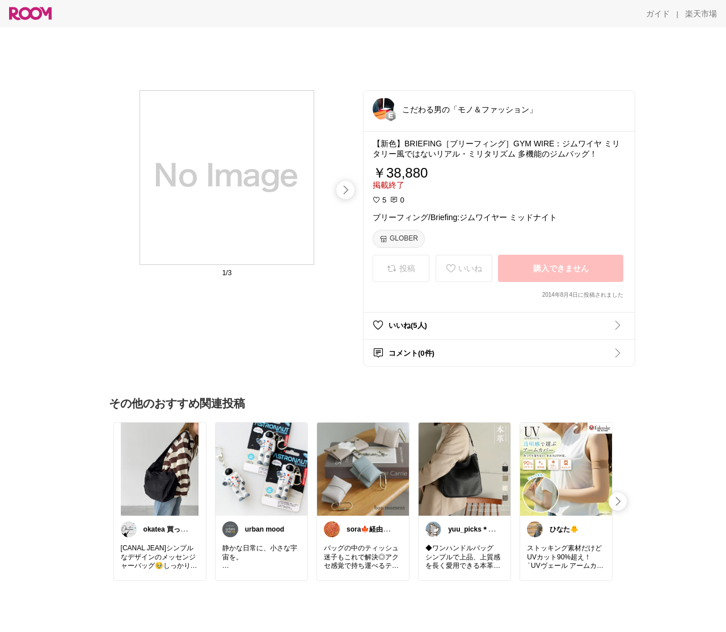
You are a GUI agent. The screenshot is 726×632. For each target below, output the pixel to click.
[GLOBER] (399, 239)
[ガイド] (658, 14)
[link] (160, 469)
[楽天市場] (701, 14)
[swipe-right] (345, 190)
